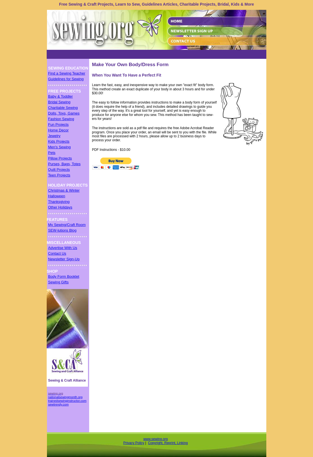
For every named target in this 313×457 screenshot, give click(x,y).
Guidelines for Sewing (66, 79)
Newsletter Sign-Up (64, 259)
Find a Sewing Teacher (66, 73)
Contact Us (57, 253)
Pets (51, 153)
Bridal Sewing (59, 102)
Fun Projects (58, 124)
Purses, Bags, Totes (64, 164)
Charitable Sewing (63, 108)
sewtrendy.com (58, 404)
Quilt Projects (59, 169)
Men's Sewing (59, 147)
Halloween (56, 196)
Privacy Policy (133, 443)
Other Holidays (60, 207)
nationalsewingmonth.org (65, 397)
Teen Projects (59, 175)
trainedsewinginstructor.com (67, 400)
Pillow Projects (60, 158)
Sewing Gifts (58, 282)
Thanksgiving (59, 202)
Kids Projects (58, 141)
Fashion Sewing (61, 119)
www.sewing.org (155, 439)
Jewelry (54, 136)
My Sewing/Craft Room (67, 225)
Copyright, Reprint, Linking (168, 443)
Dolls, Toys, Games (64, 113)
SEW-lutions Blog (62, 230)
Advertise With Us (62, 248)
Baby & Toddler (60, 96)
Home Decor (58, 130)
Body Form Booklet (63, 276)
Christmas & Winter (64, 190)
